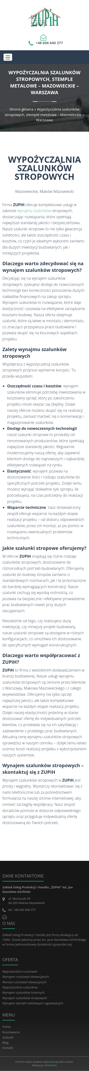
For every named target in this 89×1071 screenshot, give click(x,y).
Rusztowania (11, 1032)
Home (6, 1027)
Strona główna (21, 109)
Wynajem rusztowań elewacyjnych (25, 977)
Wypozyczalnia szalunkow (19, 987)
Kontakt (7, 1048)
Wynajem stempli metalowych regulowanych (32, 1003)
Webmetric (50, 1065)
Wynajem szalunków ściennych (23, 993)
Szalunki (8, 1037)
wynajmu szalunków (34, 210)
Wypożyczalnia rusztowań (19, 971)
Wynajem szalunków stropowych (24, 998)
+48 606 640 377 (49, 43)
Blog (5, 1043)
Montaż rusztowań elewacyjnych (24, 982)
